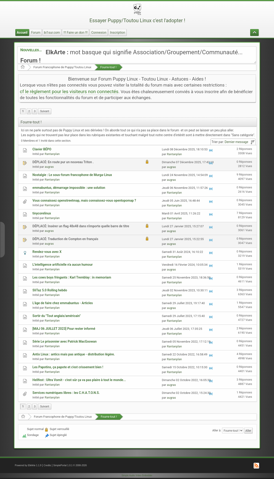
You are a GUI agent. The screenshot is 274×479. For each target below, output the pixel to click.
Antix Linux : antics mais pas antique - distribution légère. (74, 354)
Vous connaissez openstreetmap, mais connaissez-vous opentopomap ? (84, 200)
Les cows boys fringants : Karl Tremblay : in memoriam (72, 277)
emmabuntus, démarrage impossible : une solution (69, 187)
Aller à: (216, 430)
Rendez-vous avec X (47, 252)
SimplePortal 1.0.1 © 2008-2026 (70, 465)
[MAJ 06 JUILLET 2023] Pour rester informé (64, 328)
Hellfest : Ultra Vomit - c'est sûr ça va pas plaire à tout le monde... (79, 380)
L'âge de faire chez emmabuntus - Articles (63, 303)
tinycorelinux (42, 213)
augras (49, 166)
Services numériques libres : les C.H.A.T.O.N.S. (66, 393)
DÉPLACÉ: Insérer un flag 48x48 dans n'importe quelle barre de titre (81, 226)
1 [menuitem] (23, 111)
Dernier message (236, 142)
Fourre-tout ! (108, 67)
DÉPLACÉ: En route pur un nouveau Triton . (63, 162)
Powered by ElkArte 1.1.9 (28, 465)
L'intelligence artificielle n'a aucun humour (63, 264)
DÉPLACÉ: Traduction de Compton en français (65, 239)
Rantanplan (52, 154)
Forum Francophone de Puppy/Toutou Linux (62, 67)
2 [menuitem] (29, 111)
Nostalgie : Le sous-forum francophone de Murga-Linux (72, 175)
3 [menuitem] (34, 111)
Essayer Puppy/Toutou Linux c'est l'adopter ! (137, 20)
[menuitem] (44, 111)
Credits (47, 465)
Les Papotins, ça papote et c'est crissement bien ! (68, 367)
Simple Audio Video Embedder (137, 475)
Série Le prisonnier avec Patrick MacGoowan (65, 341)
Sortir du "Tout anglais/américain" (57, 316)
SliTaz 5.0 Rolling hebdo (50, 290)
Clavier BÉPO (42, 149)
